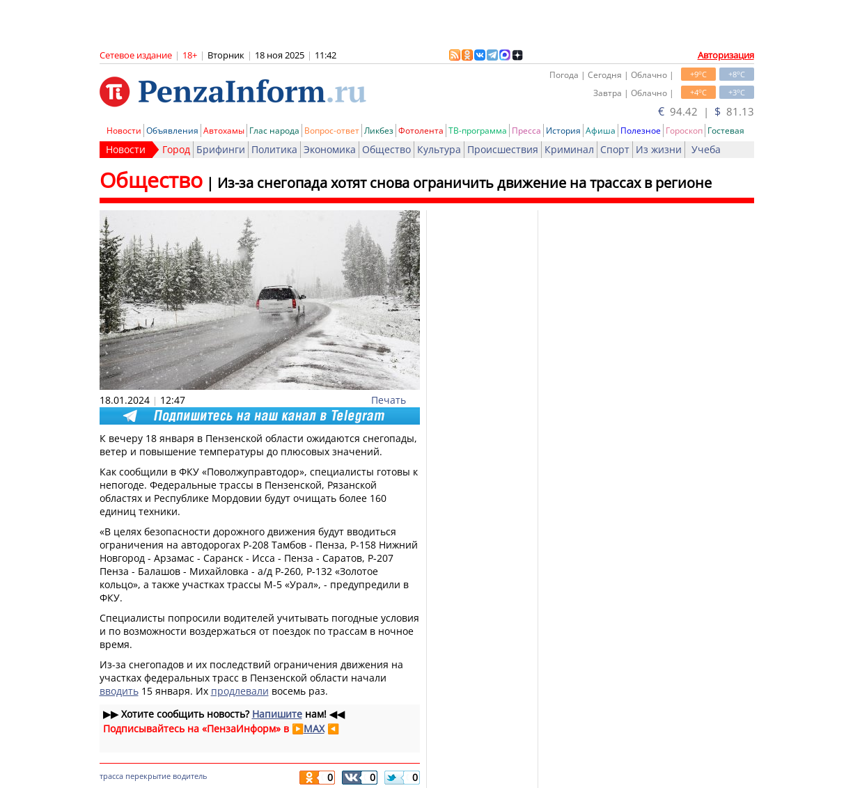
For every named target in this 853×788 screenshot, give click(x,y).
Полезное (640, 130)
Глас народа (274, 130)
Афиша (601, 130)
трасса (111, 776)
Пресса (526, 130)
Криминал (569, 149)
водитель (190, 776)
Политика (274, 149)
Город (176, 149)
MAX (314, 728)
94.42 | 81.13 (706, 111)
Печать (388, 400)
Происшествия (502, 149)
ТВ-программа (477, 130)
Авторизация (726, 55)
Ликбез (378, 130)
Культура (439, 149)
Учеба (706, 149)
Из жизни (659, 149)
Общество (386, 149)
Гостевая (725, 130)
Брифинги (220, 149)
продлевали (240, 691)
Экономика (330, 149)
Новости (124, 130)
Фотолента (421, 130)
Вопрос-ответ (331, 130)
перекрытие (148, 776)
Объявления (172, 130)
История (563, 130)
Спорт (614, 149)
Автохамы (223, 130)
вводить (119, 691)
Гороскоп (684, 130)
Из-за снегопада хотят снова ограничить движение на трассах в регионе (464, 182)
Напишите (277, 713)
